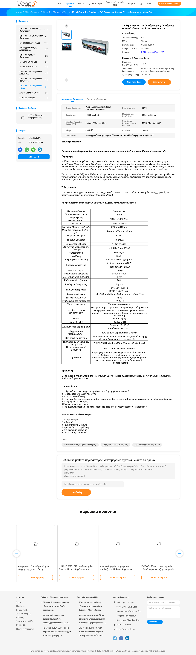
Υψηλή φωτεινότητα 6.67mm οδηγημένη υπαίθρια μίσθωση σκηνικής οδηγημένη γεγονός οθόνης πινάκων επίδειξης (92, 619)
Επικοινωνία (33, 157)
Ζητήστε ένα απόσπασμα (169, 4)
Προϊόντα (20, 606)
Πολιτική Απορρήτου (25, 629)
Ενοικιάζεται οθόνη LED (33, 43)
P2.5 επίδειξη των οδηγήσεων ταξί (36, 116)
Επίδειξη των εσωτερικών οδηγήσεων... (33, 37)
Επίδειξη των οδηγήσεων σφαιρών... (33, 73)
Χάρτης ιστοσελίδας (25, 621)
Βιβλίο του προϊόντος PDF (152, 52)
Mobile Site (21, 625)
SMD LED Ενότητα (33, 97)
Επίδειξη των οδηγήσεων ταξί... (33, 87)
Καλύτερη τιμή (134, 82)
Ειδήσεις (20, 617)
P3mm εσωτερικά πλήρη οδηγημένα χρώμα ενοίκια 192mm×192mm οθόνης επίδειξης (90, 606)
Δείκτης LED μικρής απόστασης (55, 597)
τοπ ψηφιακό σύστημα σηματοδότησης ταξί (80, 445)
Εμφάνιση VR (21, 610)
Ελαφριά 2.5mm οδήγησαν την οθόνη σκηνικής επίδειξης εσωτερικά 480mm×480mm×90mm (56, 606)
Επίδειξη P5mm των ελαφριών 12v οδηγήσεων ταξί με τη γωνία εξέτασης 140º (157, 569)
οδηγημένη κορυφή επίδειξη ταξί (115, 445)
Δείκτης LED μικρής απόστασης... (33, 49)
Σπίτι (18, 602)
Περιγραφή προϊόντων (97, 99)
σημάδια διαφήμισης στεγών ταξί (147, 445)
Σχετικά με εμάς (23, 614)
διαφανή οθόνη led (33, 66)
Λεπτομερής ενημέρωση (72, 99)
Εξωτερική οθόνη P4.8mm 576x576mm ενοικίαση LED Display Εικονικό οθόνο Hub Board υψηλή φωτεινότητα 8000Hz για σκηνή (91, 632)
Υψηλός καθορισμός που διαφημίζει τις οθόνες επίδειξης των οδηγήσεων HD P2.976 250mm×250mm (56, 619)
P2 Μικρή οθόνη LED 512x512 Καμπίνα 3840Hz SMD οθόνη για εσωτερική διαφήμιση (57, 632)
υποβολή (76, 492)
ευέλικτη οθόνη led (33, 62)
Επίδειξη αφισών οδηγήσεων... (33, 56)
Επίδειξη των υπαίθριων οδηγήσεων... (33, 30)
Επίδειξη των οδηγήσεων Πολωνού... (33, 80)
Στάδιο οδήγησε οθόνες (33, 92)
